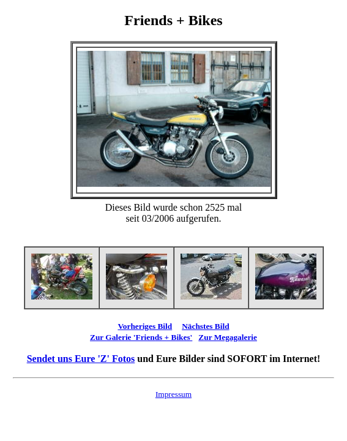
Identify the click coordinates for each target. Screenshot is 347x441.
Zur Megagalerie (227, 337)
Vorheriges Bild (145, 326)
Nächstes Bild (205, 326)
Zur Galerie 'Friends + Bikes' (141, 337)
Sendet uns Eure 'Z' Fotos (81, 358)
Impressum (173, 394)
